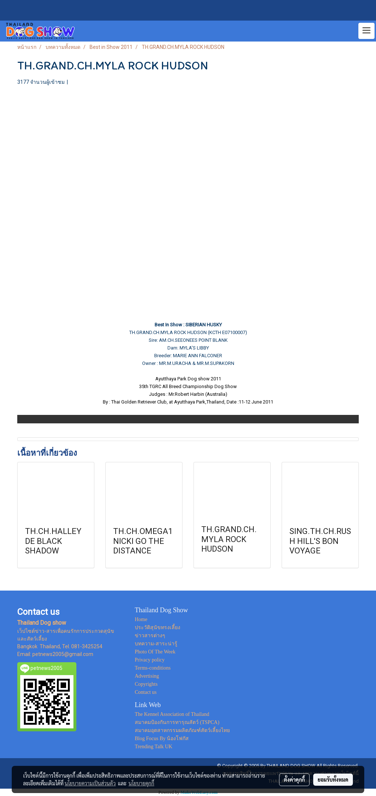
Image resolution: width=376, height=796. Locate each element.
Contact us (146, 692)
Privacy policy (149, 660)
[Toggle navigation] (366, 31)
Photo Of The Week (155, 652)
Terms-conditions (153, 668)
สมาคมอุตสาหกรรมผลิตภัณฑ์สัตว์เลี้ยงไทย (182, 730)
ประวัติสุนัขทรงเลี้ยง (157, 627)
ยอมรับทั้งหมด (333, 779)
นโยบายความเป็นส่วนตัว (90, 783)
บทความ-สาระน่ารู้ (156, 643)
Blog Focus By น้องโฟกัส (162, 738)
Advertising (147, 676)
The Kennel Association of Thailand (172, 714)
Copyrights (146, 684)
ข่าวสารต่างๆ (150, 635)
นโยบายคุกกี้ (141, 783)
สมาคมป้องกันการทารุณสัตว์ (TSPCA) (177, 722)
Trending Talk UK (153, 746)
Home (141, 619)
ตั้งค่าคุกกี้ (294, 779)
